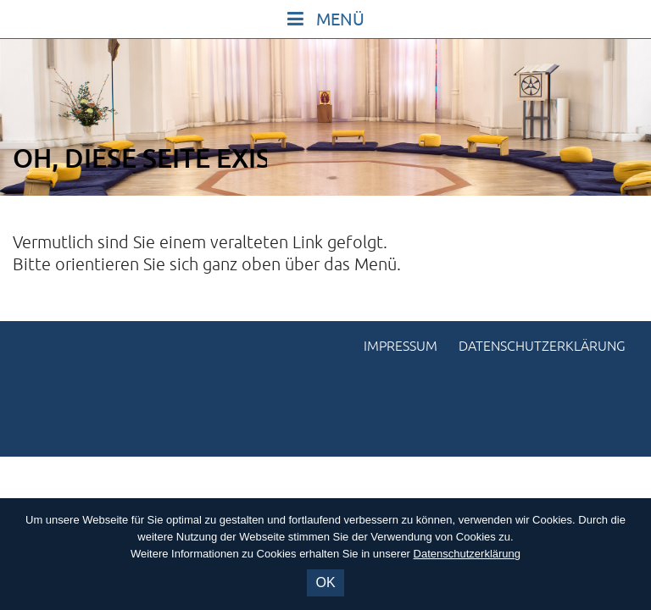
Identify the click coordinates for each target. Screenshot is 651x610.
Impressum (400, 346)
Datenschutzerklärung (542, 346)
